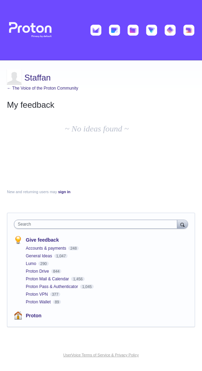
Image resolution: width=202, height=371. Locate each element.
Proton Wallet (39, 302)
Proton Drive (38, 271)
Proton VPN (37, 294)
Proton (33, 315)
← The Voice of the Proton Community (42, 88)
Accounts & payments (46, 248)
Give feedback (42, 240)
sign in (64, 192)
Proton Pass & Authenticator (52, 286)
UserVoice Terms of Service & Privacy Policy (101, 355)
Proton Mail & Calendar (48, 279)
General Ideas (39, 255)
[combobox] (97, 224)
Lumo (31, 263)
